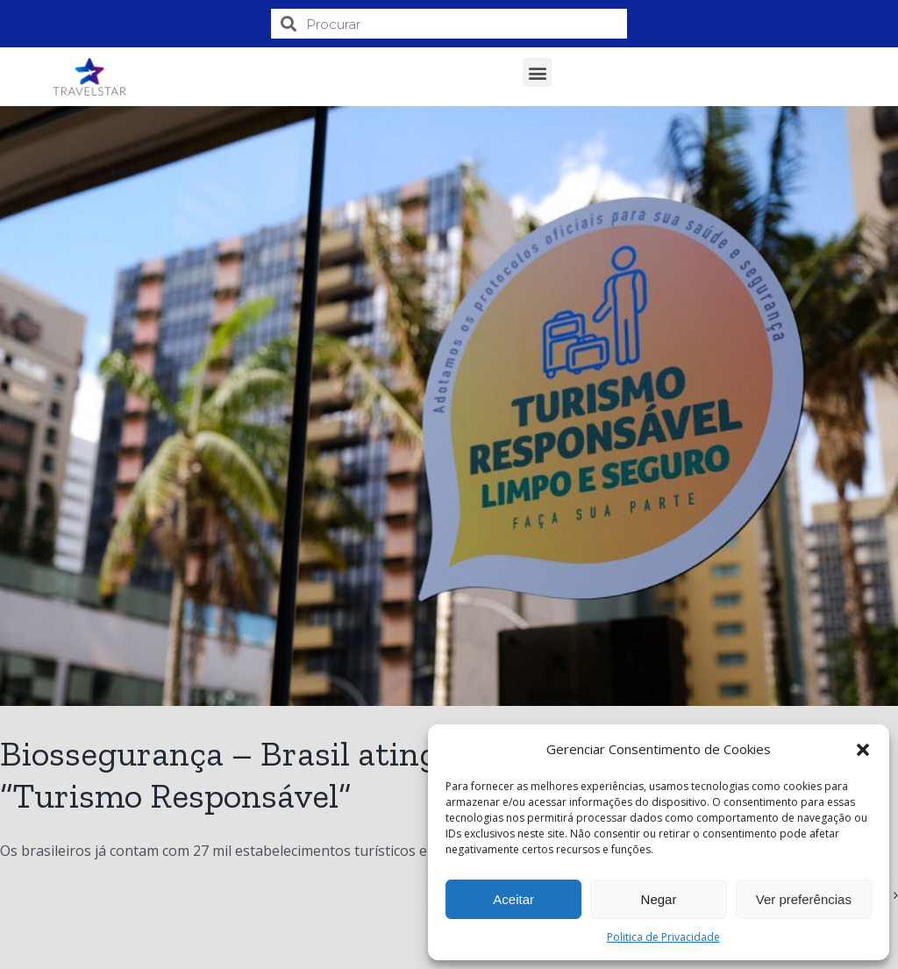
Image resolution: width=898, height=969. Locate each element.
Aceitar (513, 899)
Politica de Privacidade (663, 937)
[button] (863, 750)
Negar (659, 899)
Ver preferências (804, 899)
